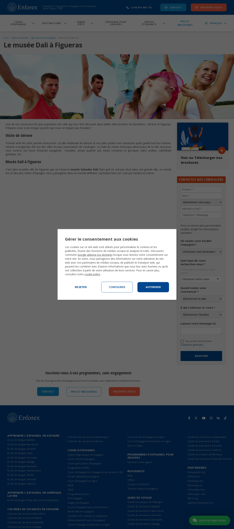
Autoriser (153, 287)
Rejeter (81, 287)
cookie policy (92, 274)
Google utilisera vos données (94, 255)
